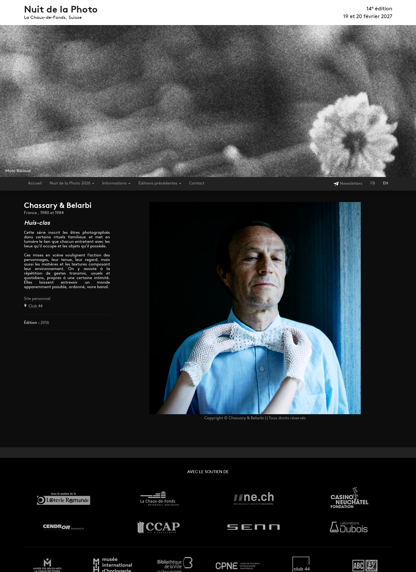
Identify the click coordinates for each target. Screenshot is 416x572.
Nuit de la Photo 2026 (72, 184)
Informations (116, 184)
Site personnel (37, 299)
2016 (44, 323)
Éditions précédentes (159, 184)
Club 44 (35, 306)
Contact (196, 184)
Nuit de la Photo (61, 10)
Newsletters (347, 184)
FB (372, 184)
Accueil (35, 184)
